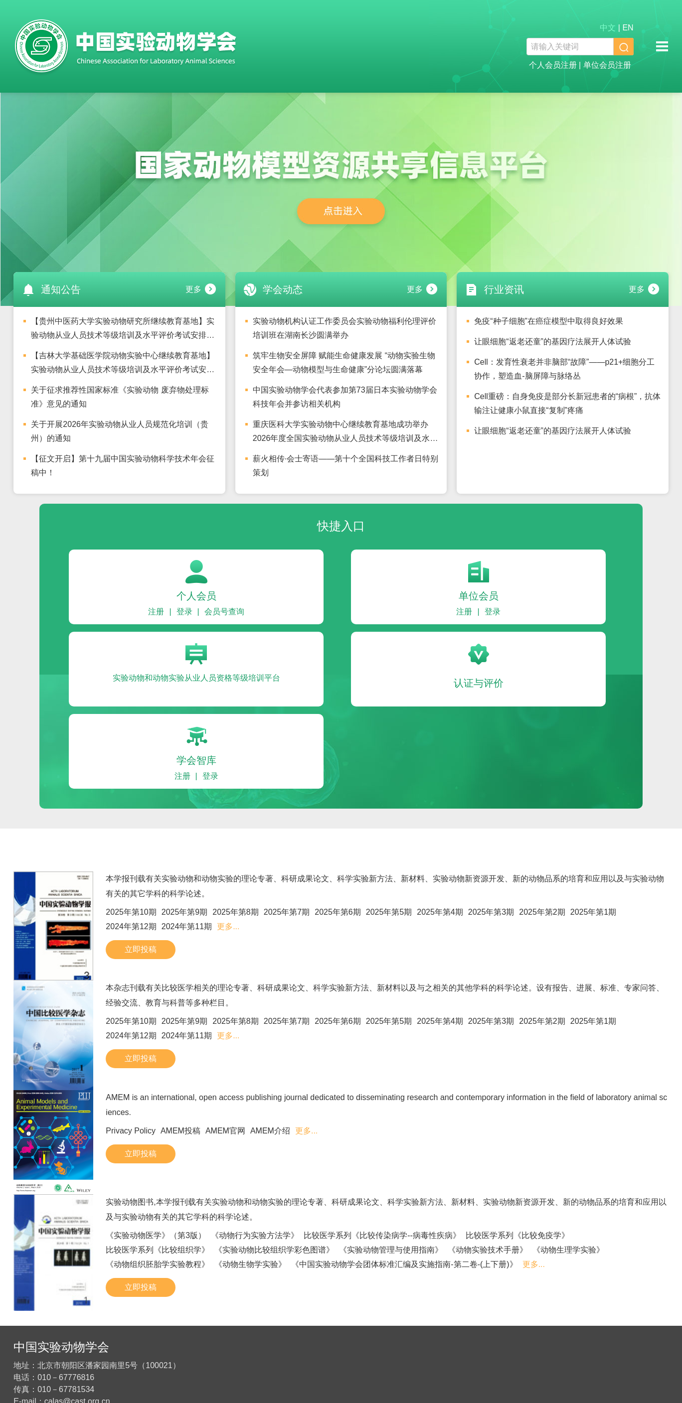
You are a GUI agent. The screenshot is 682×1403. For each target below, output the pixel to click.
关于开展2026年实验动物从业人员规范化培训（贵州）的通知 (119, 431)
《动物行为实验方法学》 (255, 1235)
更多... (228, 926)
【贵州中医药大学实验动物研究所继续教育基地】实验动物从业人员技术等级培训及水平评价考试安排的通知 (122, 331)
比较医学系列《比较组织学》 (157, 1250)
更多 (193, 289)
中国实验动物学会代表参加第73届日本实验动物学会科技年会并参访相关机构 (345, 397)
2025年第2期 (542, 912)
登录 (184, 611)
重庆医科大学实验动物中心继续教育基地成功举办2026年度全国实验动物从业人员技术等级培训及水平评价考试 (345, 434)
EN (627, 27)
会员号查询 (224, 611)
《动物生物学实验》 (250, 1264)
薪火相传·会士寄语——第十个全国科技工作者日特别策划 (345, 465)
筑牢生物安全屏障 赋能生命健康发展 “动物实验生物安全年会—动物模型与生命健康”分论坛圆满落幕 (344, 362)
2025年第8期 (235, 912)
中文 (608, 27)
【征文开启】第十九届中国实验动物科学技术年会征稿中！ (122, 465)
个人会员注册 (553, 65)
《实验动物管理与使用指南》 (391, 1250)
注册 (156, 611)
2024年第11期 (187, 926)
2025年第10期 (131, 912)
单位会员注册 (607, 65)
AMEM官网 (225, 1130)
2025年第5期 (389, 912)
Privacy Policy (131, 1130)
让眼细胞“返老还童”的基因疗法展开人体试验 (552, 341)
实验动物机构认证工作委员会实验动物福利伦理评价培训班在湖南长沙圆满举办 (344, 328)
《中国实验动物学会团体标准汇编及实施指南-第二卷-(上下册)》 (404, 1264)
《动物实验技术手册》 (487, 1250)
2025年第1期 (593, 912)
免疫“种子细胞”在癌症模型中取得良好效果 (548, 321)
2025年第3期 (491, 912)
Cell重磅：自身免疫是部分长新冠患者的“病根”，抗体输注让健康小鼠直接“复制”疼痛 (567, 403)
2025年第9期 (185, 912)
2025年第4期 (440, 912)
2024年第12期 (131, 926)
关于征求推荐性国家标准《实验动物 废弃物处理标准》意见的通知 (119, 397)
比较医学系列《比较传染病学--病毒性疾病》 (382, 1235)
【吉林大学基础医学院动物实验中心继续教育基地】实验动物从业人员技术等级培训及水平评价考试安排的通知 (122, 365)
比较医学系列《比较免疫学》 (517, 1235)
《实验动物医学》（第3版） (156, 1235)
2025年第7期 (287, 912)
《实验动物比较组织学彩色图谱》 (274, 1250)
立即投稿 (141, 949)
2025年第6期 (338, 912)
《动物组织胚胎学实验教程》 (157, 1264)
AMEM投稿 (180, 1130)
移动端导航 (662, 46)
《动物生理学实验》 (568, 1250)
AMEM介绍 (270, 1130)
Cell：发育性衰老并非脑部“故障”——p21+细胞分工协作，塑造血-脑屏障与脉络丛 (564, 369)
